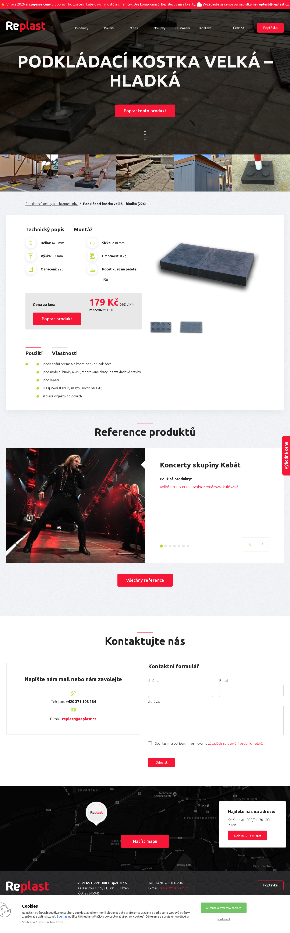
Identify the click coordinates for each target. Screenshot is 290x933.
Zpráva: (154, 701)
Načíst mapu (145, 841)
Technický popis (44, 229)
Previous (157, 493)
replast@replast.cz (79, 719)
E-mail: (224, 680)
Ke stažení (182, 28)
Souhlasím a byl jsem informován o (209, 743)
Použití (109, 28)
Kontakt (205, 28)
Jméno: (153, 680)
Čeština (238, 28)
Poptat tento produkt (145, 110)
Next (272, 493)
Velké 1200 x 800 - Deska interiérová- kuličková (199, 487)
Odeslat (161, 762)
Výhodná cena (286, 455)
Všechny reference (145, 580)
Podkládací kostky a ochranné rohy (51, 204)
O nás (134, 28)
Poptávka (270, 28)
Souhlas (62, 916)
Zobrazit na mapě (247, 835)
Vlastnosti (65, 353)
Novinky (159, 28)
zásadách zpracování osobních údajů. (235, 743)
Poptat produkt (57, 318)
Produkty (81, 28)
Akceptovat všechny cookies (223, 907)
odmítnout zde (53, 922)
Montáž (83, 229)
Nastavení (224, 919)
